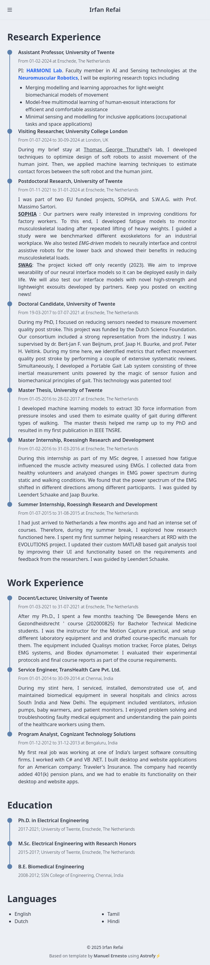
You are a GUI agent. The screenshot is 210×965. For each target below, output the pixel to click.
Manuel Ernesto (110, 956)
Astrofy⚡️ (150, 956)
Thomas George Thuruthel (116, 149)
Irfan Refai (105, 9)
